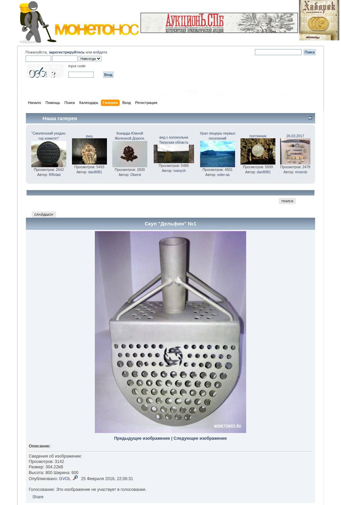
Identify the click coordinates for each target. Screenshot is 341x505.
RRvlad (55, 175)
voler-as (223, 175)
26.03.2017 (295, 136)
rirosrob (301, 172)
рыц (89, 136)
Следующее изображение (200, 438)
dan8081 (95, 172)
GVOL (65, 478)
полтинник (258, 136)
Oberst (135, 175)
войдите (100, 52)
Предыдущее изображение (142, 438)
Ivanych (180, 171)
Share (37, 497)
